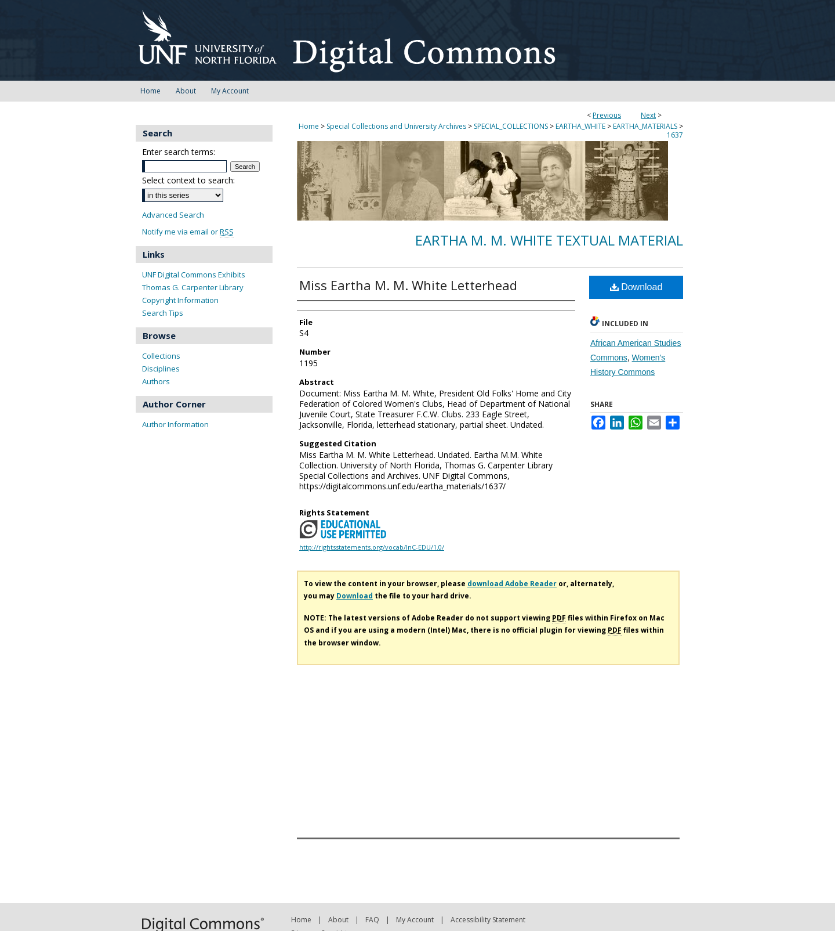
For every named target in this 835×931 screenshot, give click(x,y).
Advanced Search (173, 215)
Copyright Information (180, 300)
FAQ (372, 920)
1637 (675, 135)
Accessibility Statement (488, 920)
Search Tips (162, 313)
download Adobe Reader (512, 584)
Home (309, 126)
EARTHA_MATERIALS (645, 126)
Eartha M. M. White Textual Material (549, 240)
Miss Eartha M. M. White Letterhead (408, 285)
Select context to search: (188, 180)
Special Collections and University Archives (396, 126)
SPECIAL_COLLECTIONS (511, 126)
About (338, 920)
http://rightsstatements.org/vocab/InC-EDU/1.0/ (371, 547)
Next (648, 115)
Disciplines (161, 368)
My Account (415, 920)
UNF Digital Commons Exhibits (193, 274)
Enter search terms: (178, 151)
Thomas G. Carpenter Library (193, 287)
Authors (156, 381)
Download (636, 287)
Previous (607, 115)
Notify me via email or (188, 231)
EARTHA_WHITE (580, 126)
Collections (161, 356)
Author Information (175, 424)
